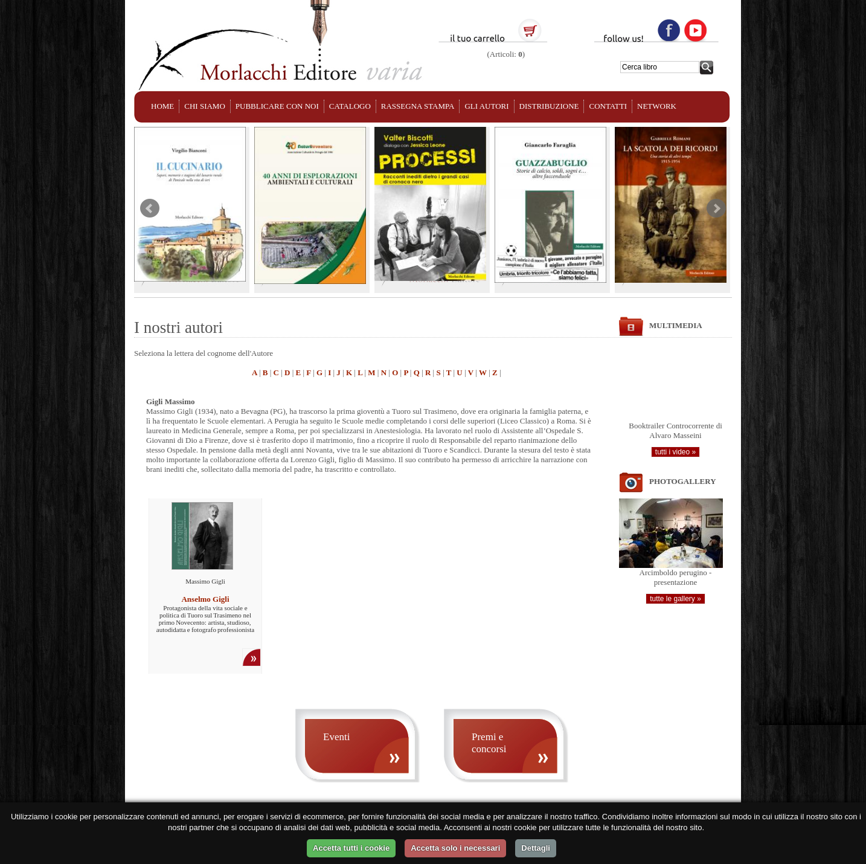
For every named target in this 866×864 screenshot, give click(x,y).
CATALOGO (350, 106)
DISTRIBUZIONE (549, 106)
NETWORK (656, 106)
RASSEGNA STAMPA (418, 106)
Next (716, 208)
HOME (162, 106)
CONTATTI (608, 106)
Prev (149, 208)
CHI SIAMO (204, 106)
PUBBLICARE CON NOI (277, 106)
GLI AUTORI (486, 106)
